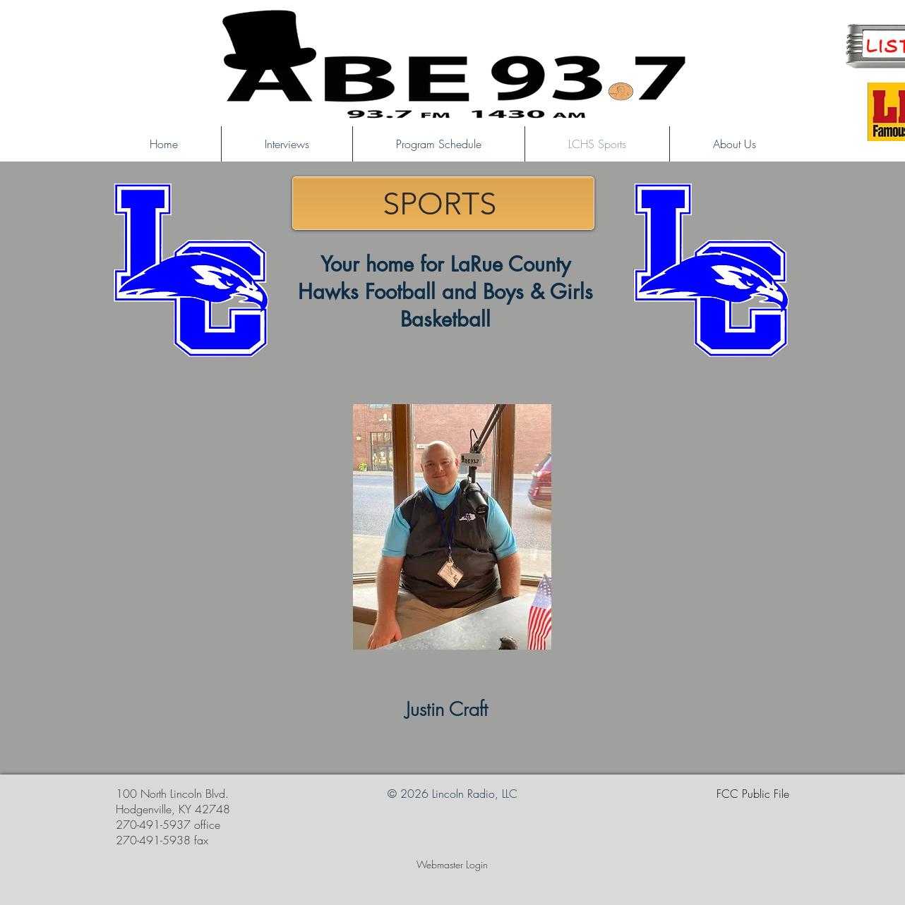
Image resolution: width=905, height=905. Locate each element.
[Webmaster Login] (452, 865)
